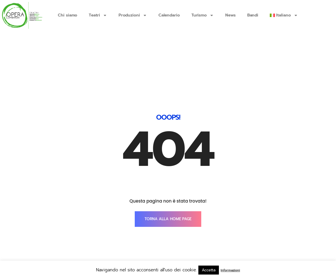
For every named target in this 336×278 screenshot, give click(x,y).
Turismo (202, 15)
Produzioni (133, 15)
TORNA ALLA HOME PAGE (168, 184)
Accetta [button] (208, 270)
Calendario (169, 15)
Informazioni (230, 270)
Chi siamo (67, 15)
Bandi (253, 15)
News (230, 15)
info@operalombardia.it (85, 247)
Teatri (98, 15)
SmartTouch (285, 247)
